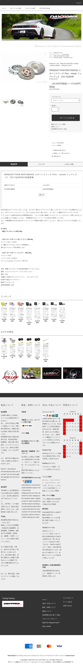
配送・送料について (49, 607)
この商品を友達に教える (57, 150)
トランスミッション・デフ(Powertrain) (59, 54)
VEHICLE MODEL (58, 57)
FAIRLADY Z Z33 (58, 52)
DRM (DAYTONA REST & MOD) (61, 56)
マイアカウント (68, 598)
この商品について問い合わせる (59, 153)
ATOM (49, 626)
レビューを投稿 (55, 145)
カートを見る (67, 602)
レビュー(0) (69, 164)
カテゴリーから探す (14, 8)
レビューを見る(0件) (56, 143)
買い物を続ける (55, 156)
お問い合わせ (67, 606)
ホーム (4, 8)
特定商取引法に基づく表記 (59, 129)
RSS (43, 626)
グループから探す (29, 8)
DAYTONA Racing (43, 8)
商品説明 (14, 164)
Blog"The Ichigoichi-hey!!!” (51, 622)
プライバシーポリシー (49, 619)
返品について (55, 126)
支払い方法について (49, 603)
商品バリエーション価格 (58, 124)
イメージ (41, 164)
